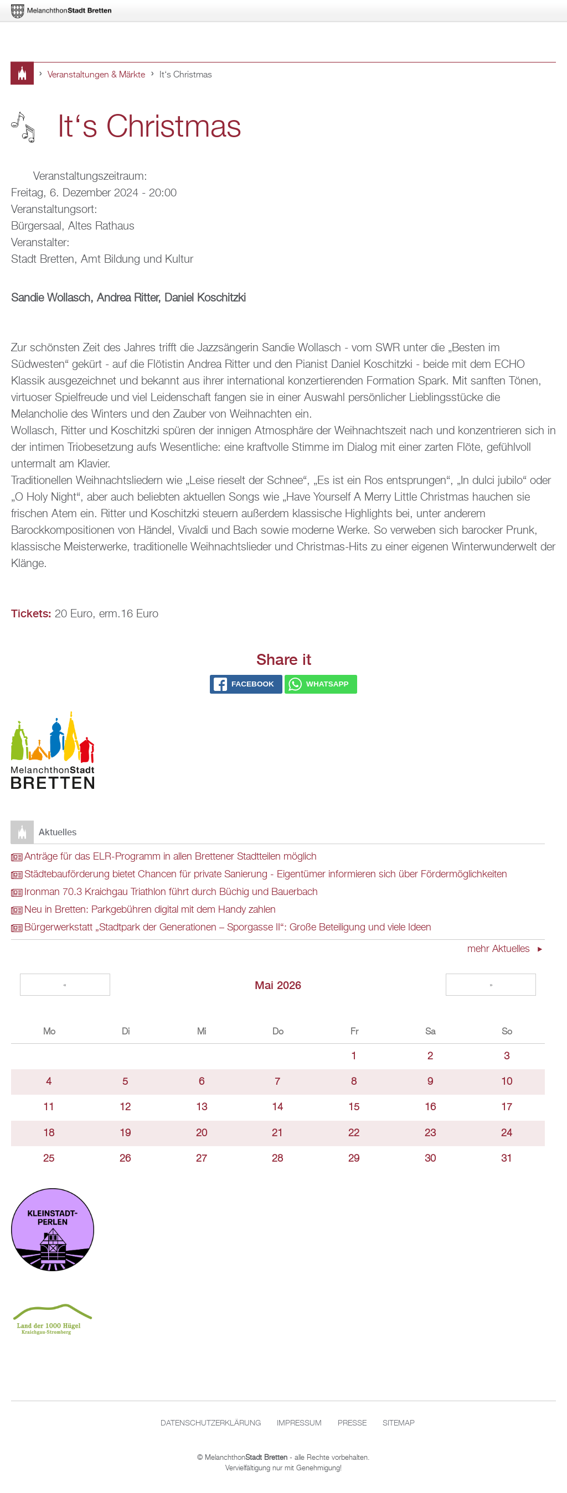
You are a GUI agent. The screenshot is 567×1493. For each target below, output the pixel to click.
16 (430, 1107)
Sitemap (399, 1423)
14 (277, 1107)
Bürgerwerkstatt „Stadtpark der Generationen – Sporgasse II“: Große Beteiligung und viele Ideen (227, 928)
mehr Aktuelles (500, 949)
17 (506, 1107)
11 (48, 1107)
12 (125, 1107)
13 (201, 1107)
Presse (352, 1423)
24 (506, 1133)
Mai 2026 (278, 985)
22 (353, 1133)
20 (201, 1133)
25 (48, 1159)
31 (506, 1159)
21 (277, 1133)
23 (430, 1133)
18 (48, 1133)
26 (125, 1159)
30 (430, 1159)
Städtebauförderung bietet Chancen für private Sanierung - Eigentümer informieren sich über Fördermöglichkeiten (265, 875)
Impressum (299, 1423)
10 (506, 1082)
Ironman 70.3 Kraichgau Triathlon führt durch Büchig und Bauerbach (171, 892)
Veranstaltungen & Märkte (96, 75)
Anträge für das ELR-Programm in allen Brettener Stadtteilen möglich (170, 857)
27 (201, 1159)
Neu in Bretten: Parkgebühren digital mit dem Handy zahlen (150, 910)
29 (353, 1159)
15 (353, 1107)
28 (277, 1159)
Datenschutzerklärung (211, 1423)
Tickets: (31, 613)
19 (125, 1133)
